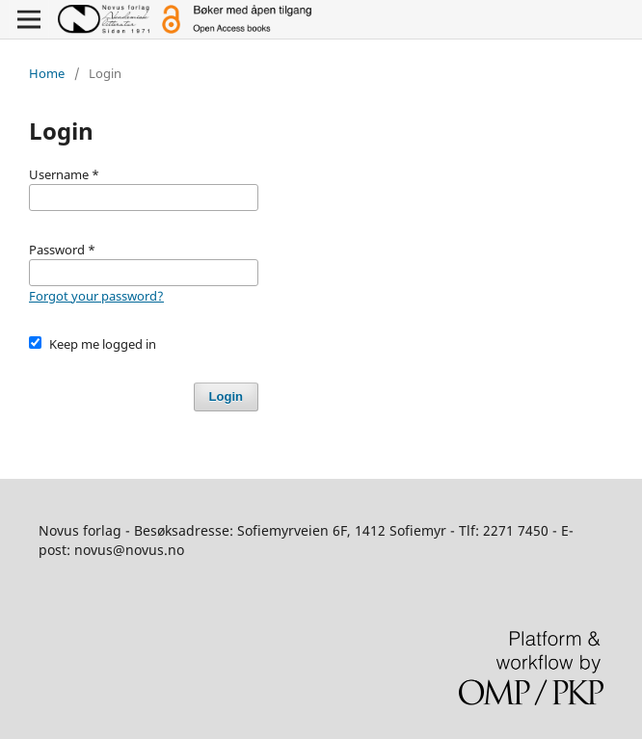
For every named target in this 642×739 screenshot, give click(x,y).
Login (226, 396)
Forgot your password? (96, 295)
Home (47, 73)
